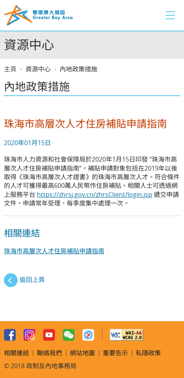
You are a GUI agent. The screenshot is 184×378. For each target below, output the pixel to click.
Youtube (49, 335)
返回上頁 (32, 279)
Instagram (29, 335)
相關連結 (16, 353)
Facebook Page (10, 335)
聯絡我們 (49, 353)
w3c (126, 335)
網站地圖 (82, 353)
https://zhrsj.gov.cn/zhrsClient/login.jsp (94, 194)
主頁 (10, 69)
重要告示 (115, 353)
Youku (88, 335)
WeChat (69, 335)
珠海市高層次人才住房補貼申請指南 (54, 251)
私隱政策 (148, 353)
